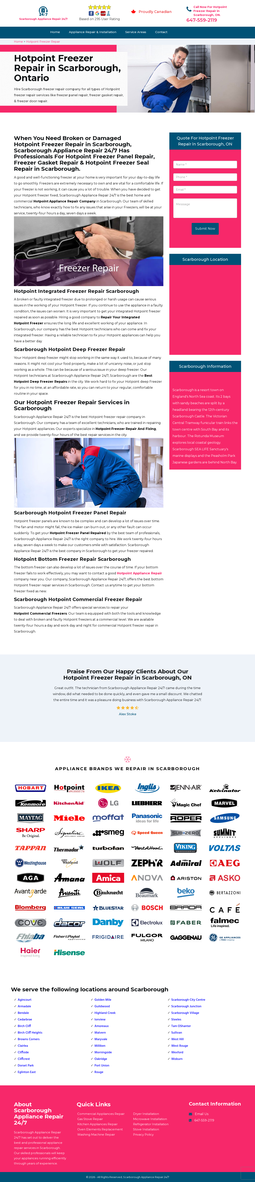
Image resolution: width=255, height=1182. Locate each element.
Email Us (201, 1114)
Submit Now (205, 229)
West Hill (177, 1039)
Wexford (177, 1052)
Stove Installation (146, 1129)
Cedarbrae (25, 1019)
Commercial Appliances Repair (101, 1114)
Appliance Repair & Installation (92, 32)
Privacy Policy (143, 1134)
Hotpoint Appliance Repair (139, 573)
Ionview (99, 1019)
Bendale (23, 1013)
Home (55, 32)
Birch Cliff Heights (30, 1032)
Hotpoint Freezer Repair (43, 41)
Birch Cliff (24, 1026)
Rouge (98, 1072)
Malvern (100, 1032)
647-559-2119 (201, 20)
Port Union (101, 1065)
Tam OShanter (181, 1026)
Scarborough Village (185, 1013)
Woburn (177, 1059)
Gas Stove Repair (90, 1119)
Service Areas (135, 32)
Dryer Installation (146, 1114)
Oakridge (100, 1059)
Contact (161, 32)
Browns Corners (28, 1039)
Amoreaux (101, 1026)
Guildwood (102, 1006)
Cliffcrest (24, 1059)
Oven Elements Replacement (100, 1129)
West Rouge (179, 1046)
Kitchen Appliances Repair (97, 1124)
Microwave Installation (150, 1119)
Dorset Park (26, 1065)
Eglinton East (27, 1072)
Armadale (24, 1006)
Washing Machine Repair (96, 1134)
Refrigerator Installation (151, 1124)
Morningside (103, 1052)
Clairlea (23, 1046)
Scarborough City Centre (188, 999)
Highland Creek (105, 1013)
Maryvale (100, 1039)
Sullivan (176, 1032)
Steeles (176, 1019)
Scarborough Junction (186, 1006)
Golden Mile (102, 999)
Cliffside (23, 1052)
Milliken (99, 1046)
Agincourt (24, 999)
